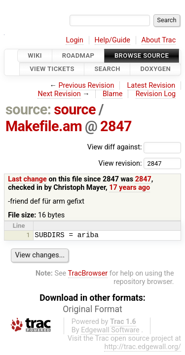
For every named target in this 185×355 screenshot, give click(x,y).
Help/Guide (112, 40)
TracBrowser (88, 273)
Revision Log (156, 94)
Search (107, 69)
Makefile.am (43, 126)
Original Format (92, 309)
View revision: (120, 163)
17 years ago (129, 187)
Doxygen (155, 69)
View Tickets (52, 69)
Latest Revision (151, 85)
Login (74, 40)
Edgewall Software (110, 330)
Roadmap (78, 55)
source (75, 109)
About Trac (159, 40)
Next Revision (58, 94)
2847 (116, 126)
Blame (113, 94)
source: (28, 109)
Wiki (35, 55)
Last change (27, 179)
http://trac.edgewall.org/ (142, 347)
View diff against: (134, 147)
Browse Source (141, 55)
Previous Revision (86, 85)
